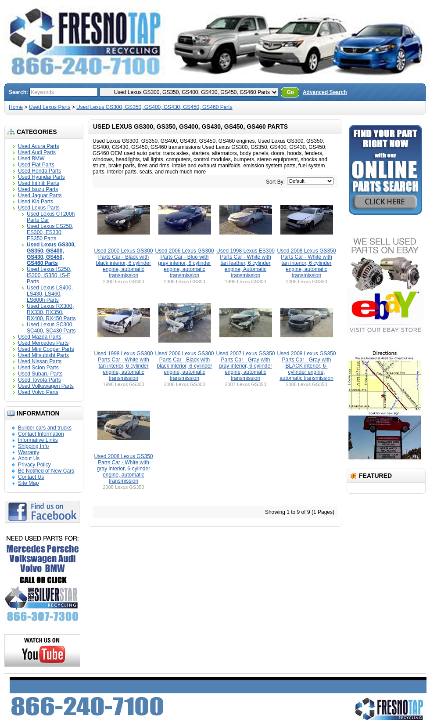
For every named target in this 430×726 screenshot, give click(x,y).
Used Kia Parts (35, 202)
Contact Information (41, 434)
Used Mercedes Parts (43, 343)
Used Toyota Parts (39, 380)
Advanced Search (325, 92)
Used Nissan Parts (39, 361)
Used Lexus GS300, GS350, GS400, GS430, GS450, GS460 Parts (154, 107)
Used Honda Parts (39, 171)
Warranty (28, 452)
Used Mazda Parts (39, 337)
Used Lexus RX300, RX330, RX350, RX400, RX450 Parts (51, 312)
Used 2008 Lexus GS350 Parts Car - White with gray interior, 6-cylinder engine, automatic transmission (123, 468)
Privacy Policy (34, 465)
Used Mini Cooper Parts (46, 349)
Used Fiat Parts (36, 165)
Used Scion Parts (38, 368)
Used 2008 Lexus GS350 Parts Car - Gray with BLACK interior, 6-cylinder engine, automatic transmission (306, 365)
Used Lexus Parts (50, 107)
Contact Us (31, 477)
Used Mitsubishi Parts (43, 355)
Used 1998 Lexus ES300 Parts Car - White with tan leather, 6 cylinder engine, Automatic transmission (245, 263)
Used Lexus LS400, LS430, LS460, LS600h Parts (50, 294)
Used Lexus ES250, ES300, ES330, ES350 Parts (50, 232)
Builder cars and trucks (45, 428)
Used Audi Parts (37, 152)
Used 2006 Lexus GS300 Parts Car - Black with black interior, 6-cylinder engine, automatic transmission (184, 365)
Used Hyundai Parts (41, 177)
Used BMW (31, 158)
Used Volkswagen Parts (46, 386)
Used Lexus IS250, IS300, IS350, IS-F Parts (49, 275)
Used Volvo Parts (38, 392)
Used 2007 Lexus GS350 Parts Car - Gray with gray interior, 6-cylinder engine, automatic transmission (245, 365)
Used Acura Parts (38, 146)
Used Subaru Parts (40, 374)
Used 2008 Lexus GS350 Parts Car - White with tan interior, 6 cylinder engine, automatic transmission (306, 263)
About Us (28, 458)
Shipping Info (33, 446)
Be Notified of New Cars (46, 471)
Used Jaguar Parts (39, 195)
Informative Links (38, 440)
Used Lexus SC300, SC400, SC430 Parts (51, 327)
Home (16, 107)
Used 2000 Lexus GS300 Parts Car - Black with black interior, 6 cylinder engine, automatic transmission (123, 263)
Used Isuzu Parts (38, 189)
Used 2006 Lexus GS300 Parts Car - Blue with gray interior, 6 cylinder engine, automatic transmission (184, 263)
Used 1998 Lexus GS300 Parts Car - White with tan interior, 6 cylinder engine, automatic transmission (123, 365)
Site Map (28, 483)
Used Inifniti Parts (38, 183)
